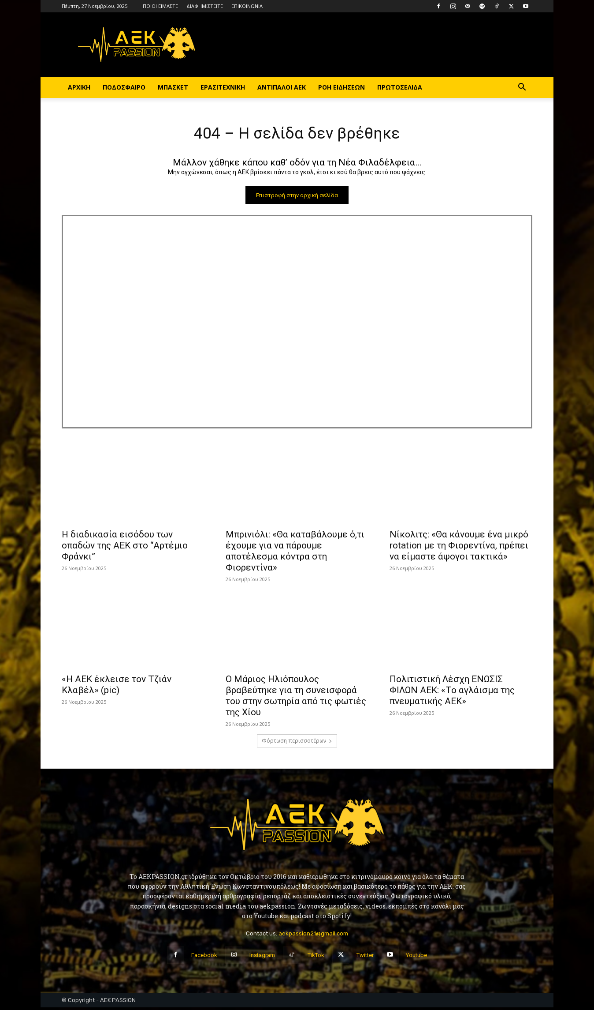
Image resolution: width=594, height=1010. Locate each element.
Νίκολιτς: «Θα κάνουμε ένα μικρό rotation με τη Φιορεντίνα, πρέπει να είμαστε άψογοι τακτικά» (459, 548)
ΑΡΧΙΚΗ (79, 87)
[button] (521, 88)
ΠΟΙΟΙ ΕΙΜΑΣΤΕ (160, 6)
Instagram (262, 957)
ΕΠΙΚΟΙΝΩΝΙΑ (247, 6)
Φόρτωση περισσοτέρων (297, 743)
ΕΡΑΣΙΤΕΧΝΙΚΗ (222, 87)
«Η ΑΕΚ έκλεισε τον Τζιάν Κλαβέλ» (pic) (116, 687)
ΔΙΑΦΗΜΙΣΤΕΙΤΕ (204, 6)
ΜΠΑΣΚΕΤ (173, 87)
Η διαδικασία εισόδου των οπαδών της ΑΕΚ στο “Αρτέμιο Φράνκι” (125, 548)
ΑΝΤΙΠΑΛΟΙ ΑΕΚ (281, 87)
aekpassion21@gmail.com (313, 935)
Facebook (204, 957)
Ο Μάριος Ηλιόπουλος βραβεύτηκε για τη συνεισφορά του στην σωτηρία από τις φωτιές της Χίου (296, 698)
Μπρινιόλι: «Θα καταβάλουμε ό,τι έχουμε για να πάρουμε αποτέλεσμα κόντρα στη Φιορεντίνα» (295, 553)
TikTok (316, 957)
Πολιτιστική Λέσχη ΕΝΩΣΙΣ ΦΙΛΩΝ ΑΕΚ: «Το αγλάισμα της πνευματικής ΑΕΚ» (452, 692)
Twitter (365, 957)
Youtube (416, 957)
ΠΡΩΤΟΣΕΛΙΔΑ (399, 87)
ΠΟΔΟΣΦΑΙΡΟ (124, 87)
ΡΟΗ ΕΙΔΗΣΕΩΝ (341, 87)
